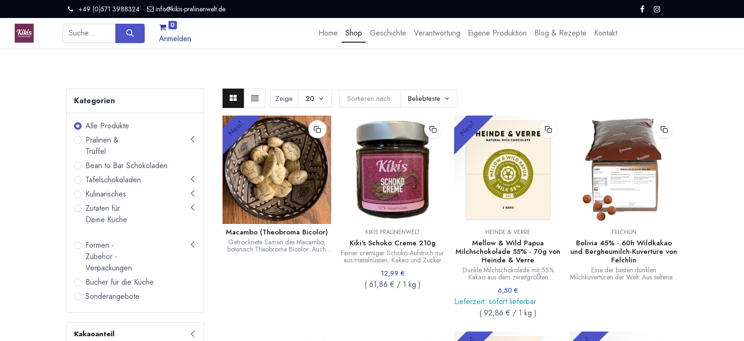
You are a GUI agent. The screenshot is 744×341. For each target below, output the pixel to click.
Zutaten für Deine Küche (106, 214)
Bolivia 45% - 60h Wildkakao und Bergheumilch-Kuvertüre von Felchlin (623, 251)
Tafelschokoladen (113, 179)
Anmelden (175, 38)
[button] (428, 99)
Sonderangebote (112, 296)
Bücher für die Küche (119, 282)
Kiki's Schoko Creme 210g (393, 243)
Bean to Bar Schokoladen (126, 165)
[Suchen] (129, 33)
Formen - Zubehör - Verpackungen (108, 256)
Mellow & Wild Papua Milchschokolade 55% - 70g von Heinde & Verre (508, 251)
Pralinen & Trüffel (102, 146)
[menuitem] (328, 33)
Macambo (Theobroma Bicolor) (277, 232)
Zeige (284, 98)
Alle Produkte (107, 125)
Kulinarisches (105, 193)
